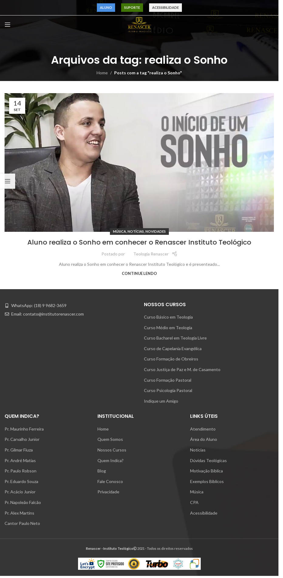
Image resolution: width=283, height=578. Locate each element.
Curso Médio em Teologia (168, 327)
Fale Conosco (110, 481)
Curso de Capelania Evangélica (173, 348)
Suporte (132, 7)
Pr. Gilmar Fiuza (19, 449)
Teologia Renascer (151, 253)
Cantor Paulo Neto (22, 523)
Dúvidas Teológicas (208, 460)
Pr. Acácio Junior (20, 491)
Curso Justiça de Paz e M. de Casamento (182, 369)
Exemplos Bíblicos (207, 481)
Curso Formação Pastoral (167, 380)
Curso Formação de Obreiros (171, 358)
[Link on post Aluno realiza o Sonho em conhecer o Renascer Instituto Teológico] (139, 162)
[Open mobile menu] (8, 25)
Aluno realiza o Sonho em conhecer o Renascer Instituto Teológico (139, 242)
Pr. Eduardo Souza (21, 481)
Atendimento (203, 428)
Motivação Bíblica (206, 470)
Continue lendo (139, 273)
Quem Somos (110, 439)
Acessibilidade (165, 7)
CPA (194, 502)
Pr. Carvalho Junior (22, 439)
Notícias (136, 231)
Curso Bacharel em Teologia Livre (175, 337)
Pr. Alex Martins (19, 512)
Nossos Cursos (111, 449)
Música (119, 231)
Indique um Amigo (161, 401)
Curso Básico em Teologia (168, 316)
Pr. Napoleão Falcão (23, 502)
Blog (101, 470)
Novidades (155, 231)
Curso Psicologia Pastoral (168, 390)
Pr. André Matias (20, 460)
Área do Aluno (203, 439)
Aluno (106, 7)
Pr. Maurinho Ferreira (24, 428)
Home (102, 72)
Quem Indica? (110, 460)
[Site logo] (139, 24)
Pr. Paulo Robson (20, 470)
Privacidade (108, 491)
